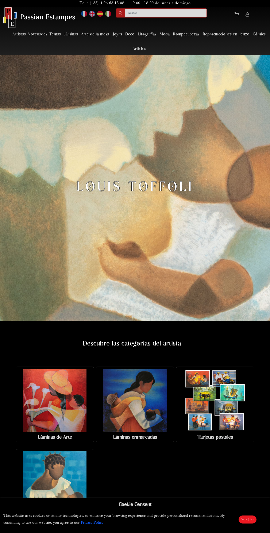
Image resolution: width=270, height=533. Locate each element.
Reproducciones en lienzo (226, 34)
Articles (139, 49)
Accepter (247, 519)
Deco (129, 34)
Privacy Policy (92, 523)
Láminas (70, 34)
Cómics (259, 34)
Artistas (19, 34)
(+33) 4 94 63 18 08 (107, 3)
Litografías (147, 34)
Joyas (117, 34)
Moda (165, 34)
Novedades (37, 34)
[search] (166, 13)
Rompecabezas (186, 34)
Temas (55, 34)
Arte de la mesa (95, 34)
